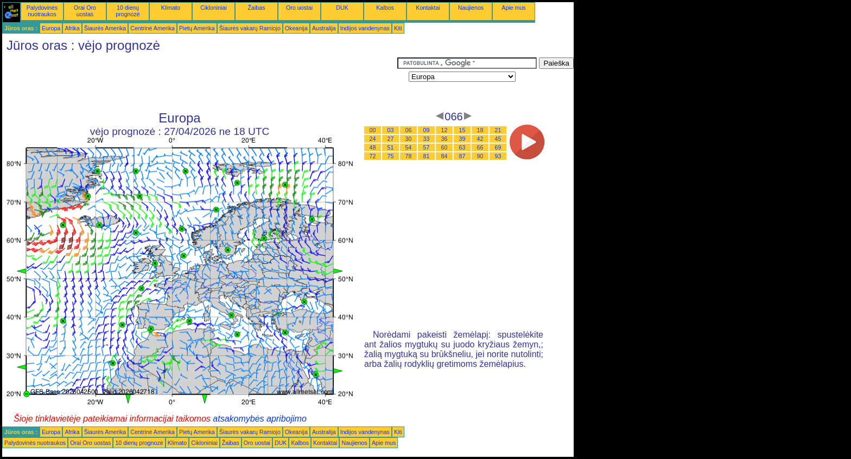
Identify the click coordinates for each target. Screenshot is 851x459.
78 (408, 156)
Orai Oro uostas (85, 10)
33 (426, 138)
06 (408, 130)
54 (408, 147)
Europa (51, 28)
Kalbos (385, 7)
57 (426, 147)
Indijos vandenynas (365, 28)
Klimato (171, 7)
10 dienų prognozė (127, 10)
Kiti (398, 28)
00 (373, 130)
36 (444, 138)
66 (480, 147)
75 (391, 156)
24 (373, 138)
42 (480, 138)
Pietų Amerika (197, 28)
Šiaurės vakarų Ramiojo (250, 28)
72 (373, 156)
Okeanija (296, 28)
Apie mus (513, 7)
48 (373, 147)
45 (498, 138)
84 (444, 156)
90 (480, 156)
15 (462, 130)
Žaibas (256, 7)
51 (391, 147)
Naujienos (471, 7)
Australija (324, 28)
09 (426, 130)
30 (408, 138)
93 (498, 156)
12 (444, 130)
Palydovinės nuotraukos (42, 10)
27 (391, 138)
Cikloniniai (213, 7)
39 (462, 138)
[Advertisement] (199, 81)
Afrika (72, 28)
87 (462, 156)
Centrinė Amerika (152, 28)
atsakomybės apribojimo (260, 418)
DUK (342, 7)
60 (444, 147)
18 (480, 130)
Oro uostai (299, 7)
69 (498, 147)
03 (391, 130)
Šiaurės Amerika (105, 28)
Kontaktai (428, 7)
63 (462, 147)
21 (498, 130)
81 (426, 156)
